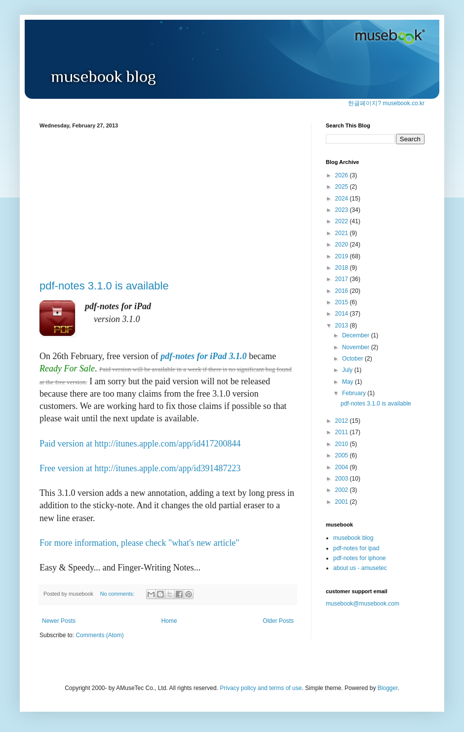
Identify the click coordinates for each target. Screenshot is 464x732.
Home (169, 620)
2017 (342, 279)
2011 (342, 432)
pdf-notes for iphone (359, 558)
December (356, 335)
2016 (342, 290)
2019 (342, 256)
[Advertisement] (167, 202)
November (356, 347)
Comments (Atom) (99, 635)
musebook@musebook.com (362, 603)
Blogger (388, 688)
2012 (342, 420)
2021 (342, 233)
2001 (342, 501)
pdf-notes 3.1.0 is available (104, 286)
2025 (342, 186)
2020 (342, 244)
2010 (342, 444)
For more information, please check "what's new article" (139, 543)
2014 (342, 313)
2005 (342, 455)
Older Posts (278, 620)
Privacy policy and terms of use (261, 688)
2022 (342, 221)
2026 (342, 175)
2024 (342, 198)
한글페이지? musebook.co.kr (386, 103)
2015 (342, 302)
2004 (342, 467)
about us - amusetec (360, 568)
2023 (342, 209)
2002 (342, 490)
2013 (342, 325)
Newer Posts (59, 620)
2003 (342, 478)
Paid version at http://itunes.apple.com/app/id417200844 (139, 443)
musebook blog (353, 537)
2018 (342, 267)
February (354, 393)
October (353, 358)
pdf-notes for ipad (356, 548)
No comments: (118, 594)
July (348, 369)
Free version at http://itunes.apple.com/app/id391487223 (139, 468)
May (348, 381)
